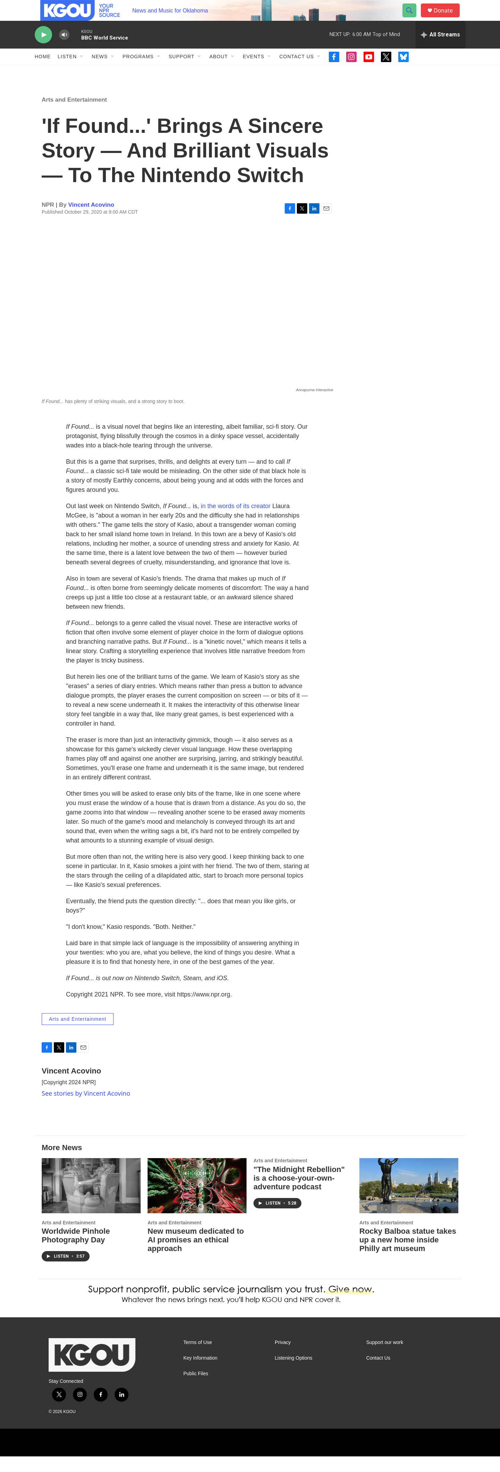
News (100, 72)
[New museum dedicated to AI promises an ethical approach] (197, 1201)
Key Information (200, 1373)
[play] (43, 50)
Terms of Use (197, 1358)
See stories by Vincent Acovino (86, 1109)
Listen (67, 72)
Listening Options (293, 1373)
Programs (138, 72)
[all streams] (440, 50)
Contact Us (296, 72)
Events (253, 72)
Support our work (384, 1358)
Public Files (195, 1389)
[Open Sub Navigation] (82, 72)
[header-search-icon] (412, 18)
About (218, 72)
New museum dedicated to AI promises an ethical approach (196, 1255)
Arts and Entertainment (74, 115)
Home (43, 72)
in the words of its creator (236, 521)
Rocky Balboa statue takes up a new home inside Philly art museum (407, 1255)
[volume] (64, 50)
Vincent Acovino (91, 220)
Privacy (283, 1358)
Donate (447, 18)
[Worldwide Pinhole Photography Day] (91, 1201)
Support (181, 72)
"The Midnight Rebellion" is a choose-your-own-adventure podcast (299, 1194)
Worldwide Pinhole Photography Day (76, 1251)
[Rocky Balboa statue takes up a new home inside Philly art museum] (408, 1201)
